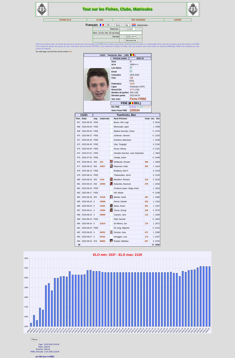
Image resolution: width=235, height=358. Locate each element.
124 (146, 179)
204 (146, 201)
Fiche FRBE (138, 99)
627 (146, 241)
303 (146, 166)
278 (146, 184)
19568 (102, 201)
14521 (102, 206)
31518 (102, 197)
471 (146, 232)
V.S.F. (132, 84)
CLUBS (99, 20)
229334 (135, 110)
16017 (102, 166)
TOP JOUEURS (138, 20)
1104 (101, 179)
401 (146, 206)
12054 (102, 210)
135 (131, 78)
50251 (102, 232)
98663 (102, 241)
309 (146, 162)
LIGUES (177, 20)
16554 (102, 184)
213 (101, 162)
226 (146, 210)
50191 (102, 237)
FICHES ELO (65, 20)
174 (146, 223)
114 (146, 215)
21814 (102, 223)
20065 (102, 215)
